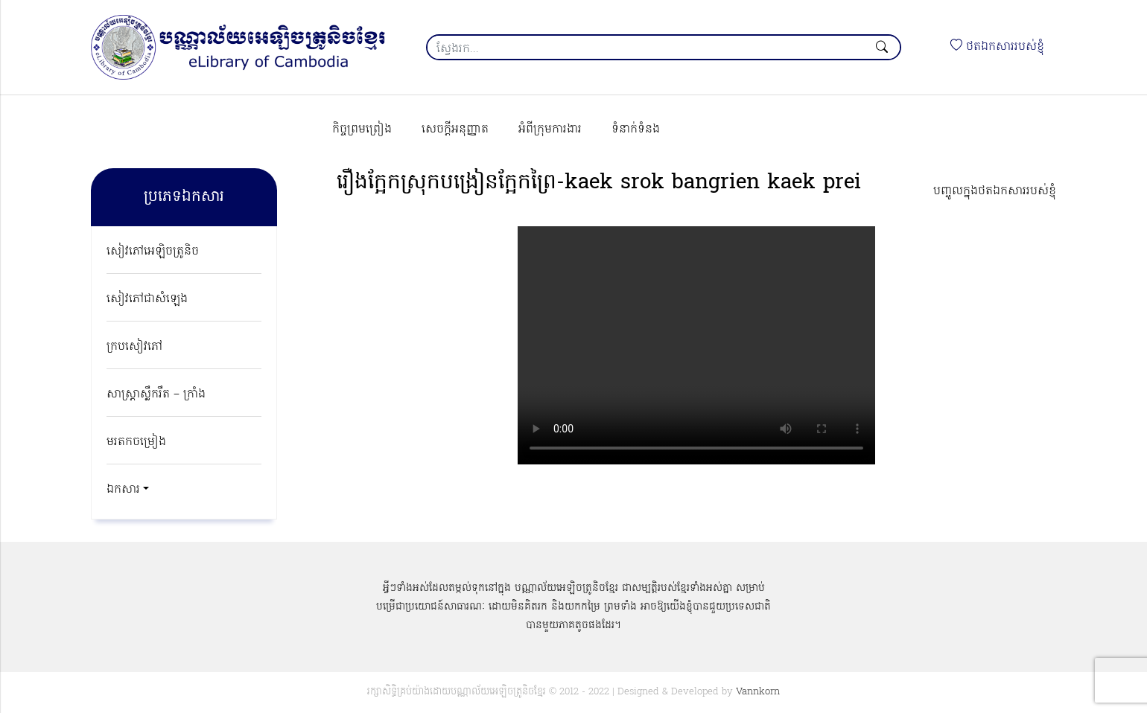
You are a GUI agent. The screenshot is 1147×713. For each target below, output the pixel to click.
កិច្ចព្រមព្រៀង (362, 129)
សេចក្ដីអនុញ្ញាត (455, 129)
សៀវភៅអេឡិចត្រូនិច (153, 251)
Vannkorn (758, 692)
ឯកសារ (123, 490)
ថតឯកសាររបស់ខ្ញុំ (997, 47)
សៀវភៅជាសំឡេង (147, 299)
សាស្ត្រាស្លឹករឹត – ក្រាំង (156, 394)
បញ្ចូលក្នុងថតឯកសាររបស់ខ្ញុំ (994, 191)
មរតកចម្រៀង (136, 442)
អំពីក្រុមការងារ (550, 129)
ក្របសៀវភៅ (134, 347)
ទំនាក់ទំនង (635, 129)
